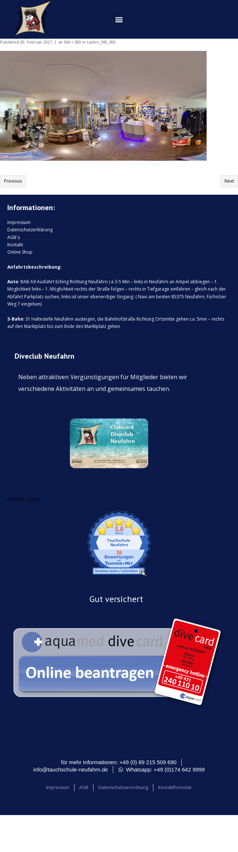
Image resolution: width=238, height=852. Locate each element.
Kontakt (15, 245)
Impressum (19, 222)
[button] (119, 19)
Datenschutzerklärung (30, 230)
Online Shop (19, 252)
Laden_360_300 (101, 42)
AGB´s (13, 237)
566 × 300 (72, 42)
